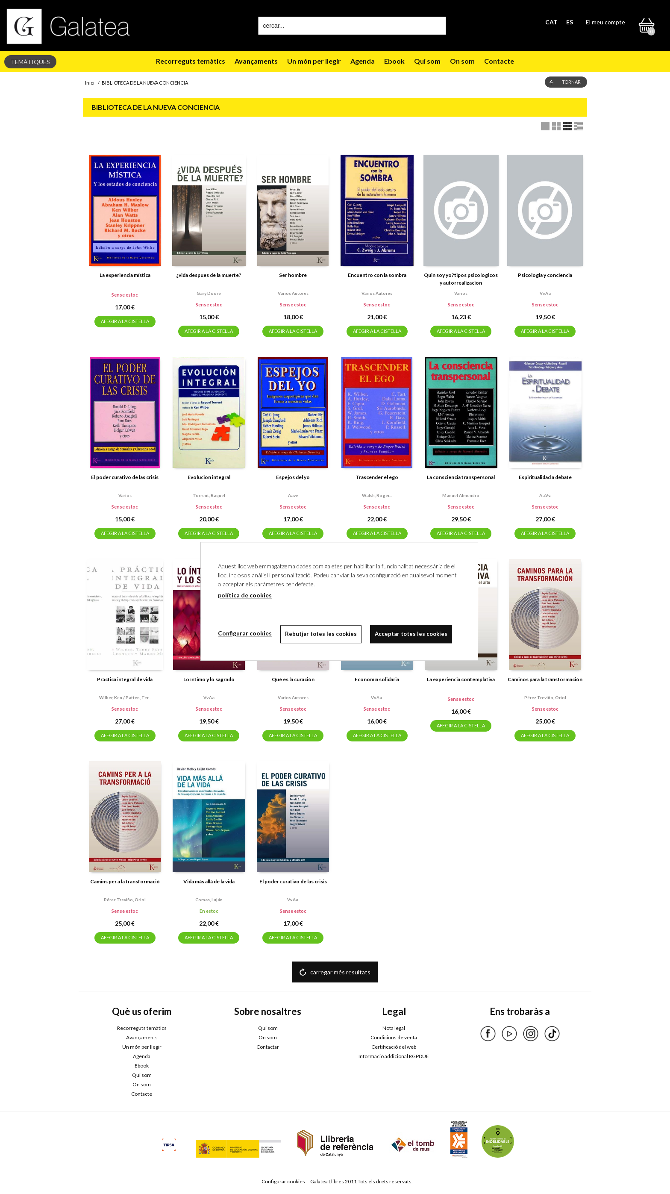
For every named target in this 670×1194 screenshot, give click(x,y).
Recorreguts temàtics (190, 61)
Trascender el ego (377, 477)
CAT (551, 22)
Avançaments (256, 61)
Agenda (362, 61)
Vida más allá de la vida (209, 881)
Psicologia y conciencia (545, 275)
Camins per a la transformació (125, 881)
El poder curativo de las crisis (125, 477)
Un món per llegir (314, 61)
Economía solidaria (377, 679)
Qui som (427, 61)
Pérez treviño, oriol (545, 697)
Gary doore (209, 293)
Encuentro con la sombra (377, 275)
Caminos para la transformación (545, 679)
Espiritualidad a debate (545, 477)
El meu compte (605, 22)
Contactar (267, 1047)
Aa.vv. (545, 495)
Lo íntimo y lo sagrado (209, 679)
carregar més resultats (340, 972)
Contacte (499, 61)
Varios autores (293, 293)
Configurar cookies (284, 1181)
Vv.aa (545, 293)
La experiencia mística (125, 275)
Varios (460, 293)
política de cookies (245, 595)
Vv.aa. (377, 697)
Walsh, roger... (377, 495)
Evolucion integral (209, 477)
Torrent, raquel (209, 495)
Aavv (293, 495)
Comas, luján (209, 899)
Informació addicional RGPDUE (394, 1056)
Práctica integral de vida (125, 679)
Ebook (394, 61)
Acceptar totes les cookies (411, 633)
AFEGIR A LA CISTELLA (125, 321)
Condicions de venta (393, 1037)
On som (462, 61)
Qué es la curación (293, 679)
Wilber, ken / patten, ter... (125, 697)
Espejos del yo (293, 477)
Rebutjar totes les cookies (321, 633)
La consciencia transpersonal (461, 477)
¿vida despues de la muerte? (208, 275)
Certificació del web (393, 1047)
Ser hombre (293, 275)
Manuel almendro (460, 495)
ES (569, 22)
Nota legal (393, 1028)
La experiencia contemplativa (461, 679)
